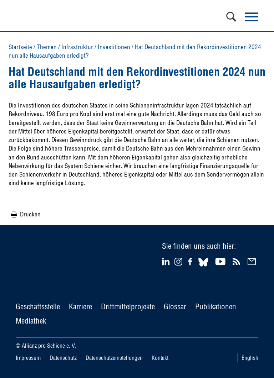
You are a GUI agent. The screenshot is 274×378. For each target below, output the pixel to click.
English (250, 357)
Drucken (30, 214)
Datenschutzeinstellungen (114, 357)
